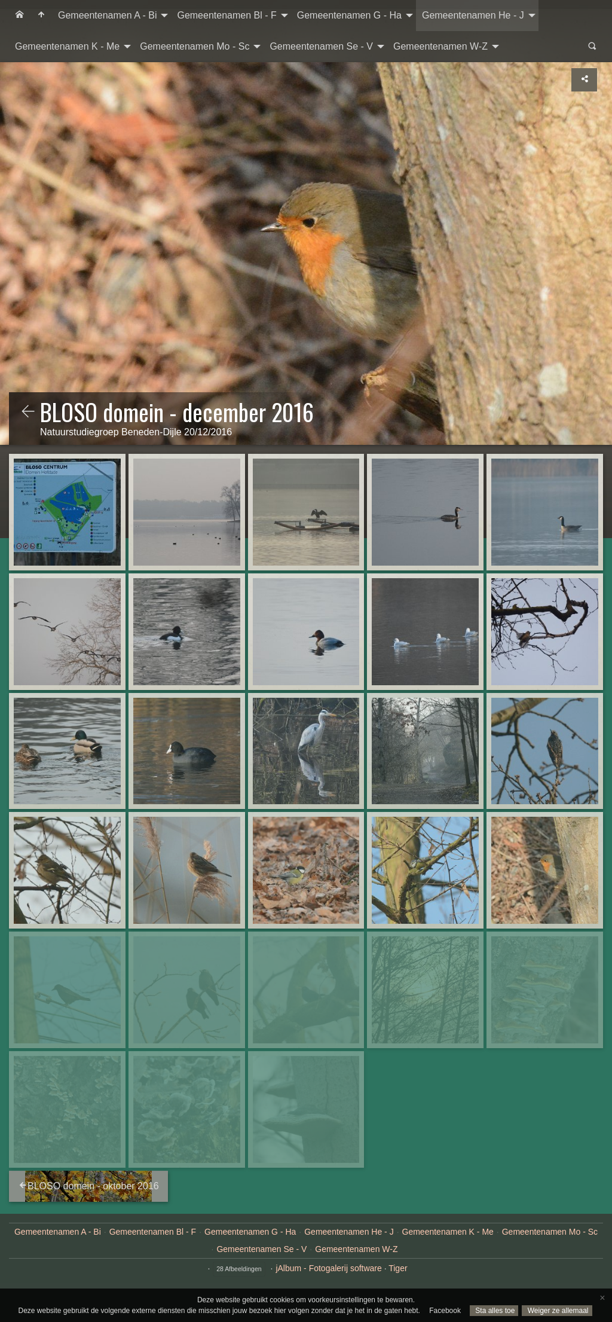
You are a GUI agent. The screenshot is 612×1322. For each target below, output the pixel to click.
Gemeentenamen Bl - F (226, 15)
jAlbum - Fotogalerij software (328, 1268)
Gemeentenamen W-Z (440, 46)
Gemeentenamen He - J (473, 15)
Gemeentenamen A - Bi (107, 15)
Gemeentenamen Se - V (321, 46)
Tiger (397, 1268)
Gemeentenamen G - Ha (349, 15)
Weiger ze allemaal (556, 1310)
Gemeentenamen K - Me (67, 46)
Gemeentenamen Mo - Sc (194, 46)
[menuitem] (19, 15)
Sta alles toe (494, 1310)
